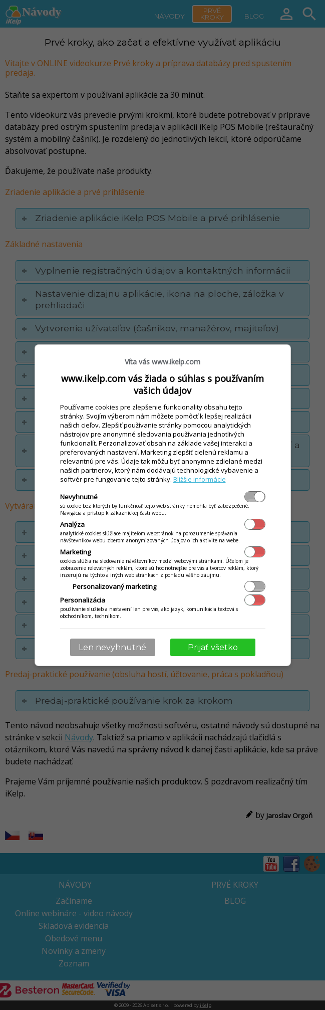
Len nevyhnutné (112, 647)
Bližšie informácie (199, 479)
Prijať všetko (213, 647)
